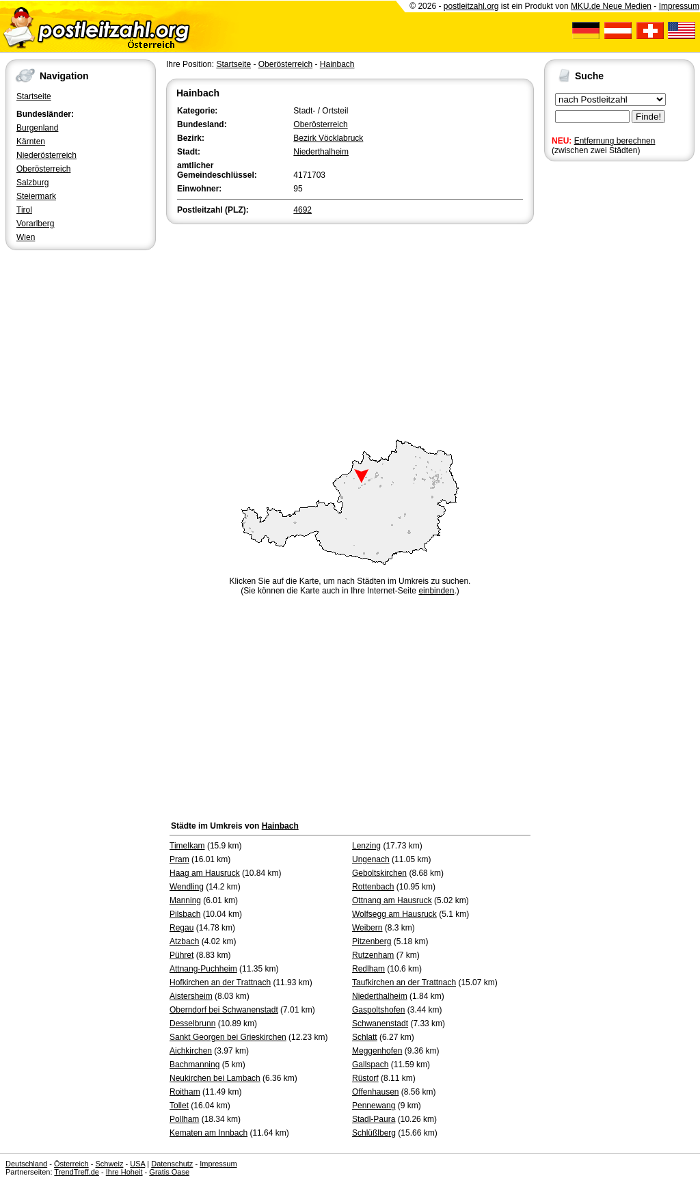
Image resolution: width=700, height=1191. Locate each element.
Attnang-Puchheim (203, 969)
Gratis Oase (169, 1172)
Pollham (184, 1119)
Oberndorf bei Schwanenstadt (224, 1010)
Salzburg (32, 182)
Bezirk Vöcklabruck (328, 138)
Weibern (367, 928)
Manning (185, 900)
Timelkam (187, 846)
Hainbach (337, 64)
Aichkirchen (191, 1051)
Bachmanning (194, 1064)
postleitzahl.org (471, 6)
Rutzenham (373, 955)
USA (137, 1164)
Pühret (181, 955)
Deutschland (26, 1164)
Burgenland (37, 128)
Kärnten (30, 141)
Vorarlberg (35, 223)
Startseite (33, 96)
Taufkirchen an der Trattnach (404, 982)
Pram (179, 859)
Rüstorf (365, 1078)
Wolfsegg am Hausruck (394, 914)
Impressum (679, 6)
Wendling (187, 887)
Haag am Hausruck (205, 873)
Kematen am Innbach (208, 1133)
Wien (25, 237)
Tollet (179, 1105)
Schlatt (364, 1037)
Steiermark (36, 196)
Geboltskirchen (379, 873)
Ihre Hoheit (124, 1172)
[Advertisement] (350, 329)
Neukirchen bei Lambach (215, 1078)
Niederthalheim (321, 152)
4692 (302, 210)
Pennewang (373, 1105)
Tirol (24, 210)
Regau (181, 928)
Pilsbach (185, 914)
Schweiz (109, 1164)
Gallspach (370, 1064)
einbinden (436, 591)
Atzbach (184, 941)
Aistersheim (191, 996)
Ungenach (371, 859)
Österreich (71, 1164)
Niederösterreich (46, 155)
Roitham (185, 1092)
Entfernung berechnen (615, 141)
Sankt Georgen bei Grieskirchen (228, 1037)
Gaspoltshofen (378, 1010)
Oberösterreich (43, 169)
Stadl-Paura (373, 1119)
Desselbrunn (192, 1023)
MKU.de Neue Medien (611, 6)
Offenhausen (375, 1092)
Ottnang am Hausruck (392, 900)
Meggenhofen (377, 1051)
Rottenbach (373, 887)
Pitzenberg (371, 941)
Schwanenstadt (380, 1023)
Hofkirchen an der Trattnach (220, 982)
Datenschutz (172, 1164)
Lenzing (366, 846)
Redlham (368, 969)
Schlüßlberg (374, 1133)
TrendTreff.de (76, 1172)
